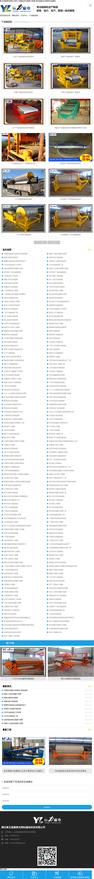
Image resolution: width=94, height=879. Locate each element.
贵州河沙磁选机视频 (11, 533)
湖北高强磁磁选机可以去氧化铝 (15, 518)
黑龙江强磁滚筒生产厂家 (57, 478)
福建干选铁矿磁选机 (56, 570)
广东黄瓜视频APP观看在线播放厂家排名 (18, 566)
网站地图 (3, 869)
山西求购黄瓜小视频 (11, 540)
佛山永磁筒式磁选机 (11, 320)
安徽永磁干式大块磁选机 (57, 595)
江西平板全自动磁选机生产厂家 (60, 360)
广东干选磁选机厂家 (11, 312)
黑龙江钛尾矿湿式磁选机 (57, 448)
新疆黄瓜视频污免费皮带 (12, 456)
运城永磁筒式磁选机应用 (12, 485)
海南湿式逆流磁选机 (56, 298)
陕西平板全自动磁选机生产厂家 (60, 467)
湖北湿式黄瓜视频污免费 (57, 294)
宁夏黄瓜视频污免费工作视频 (14, 529)
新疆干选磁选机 (54, 331)
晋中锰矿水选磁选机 (11, 504)
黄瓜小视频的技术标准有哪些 (59, 621)
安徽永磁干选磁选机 (56, 257)
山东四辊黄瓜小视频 (11, 522)
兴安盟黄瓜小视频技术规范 (58, 452)
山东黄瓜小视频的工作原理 (13, 371)
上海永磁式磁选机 (55, 614)
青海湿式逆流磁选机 (11, 408)
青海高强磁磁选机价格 (57, 610)
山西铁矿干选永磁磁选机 (57, 606)
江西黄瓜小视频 (9, 584)
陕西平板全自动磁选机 (57, 581)
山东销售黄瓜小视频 (11, 595)
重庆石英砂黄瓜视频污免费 (13, 562)
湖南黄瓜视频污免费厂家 (57, 493)
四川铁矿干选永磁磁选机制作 (59, 301)
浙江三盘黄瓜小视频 (56, 584)
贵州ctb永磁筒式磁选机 (12, 305)
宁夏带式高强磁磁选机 (12, 323)
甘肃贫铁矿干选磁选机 (12, 610)
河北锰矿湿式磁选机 (56, 415)
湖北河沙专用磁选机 (11, 309)
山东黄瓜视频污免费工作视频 (14, 441)
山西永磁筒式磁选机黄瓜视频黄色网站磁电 (19, 625)
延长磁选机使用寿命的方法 (13, 621)
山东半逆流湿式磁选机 (57, 401)
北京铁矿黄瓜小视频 (11, 478)
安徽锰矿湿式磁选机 (11, 287)
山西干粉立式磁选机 (56, 551)
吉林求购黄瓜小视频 (11, 573)
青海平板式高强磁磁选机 (57, 397)
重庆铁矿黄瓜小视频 (56, 555)
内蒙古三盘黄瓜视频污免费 (58, 268)
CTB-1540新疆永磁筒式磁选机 (59, 390)
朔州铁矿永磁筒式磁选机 (57, 489)
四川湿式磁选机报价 (56, 507)
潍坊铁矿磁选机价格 (11, 346)
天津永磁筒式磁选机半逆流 (13, 412)
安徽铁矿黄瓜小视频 (56, 445)
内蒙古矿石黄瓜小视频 (12, 327)
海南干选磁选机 (54, 338)
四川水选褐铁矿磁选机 (12, 375)
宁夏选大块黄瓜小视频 (12, 301)
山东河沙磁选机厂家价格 (12, 599)
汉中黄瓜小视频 (54, 426)
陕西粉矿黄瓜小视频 (56, 323)
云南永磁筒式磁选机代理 (12, 404)
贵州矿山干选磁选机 (56, 312)
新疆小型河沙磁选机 (11, 279)
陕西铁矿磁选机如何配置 (57, 327)
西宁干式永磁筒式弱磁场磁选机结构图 (17, 526)
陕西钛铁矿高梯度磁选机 (57, 379)
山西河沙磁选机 (9, 430)
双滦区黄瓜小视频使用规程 (13, 419)
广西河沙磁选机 (54, 430)
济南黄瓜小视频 (54, 559)
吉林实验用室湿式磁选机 (57, 386)
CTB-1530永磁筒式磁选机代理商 (15, 393)
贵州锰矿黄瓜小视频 (56, 290)
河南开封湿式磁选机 (56, 529)
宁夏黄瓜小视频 (9, 445)
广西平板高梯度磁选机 (12, 470)
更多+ (90, 250)
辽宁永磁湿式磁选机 (11, 316)
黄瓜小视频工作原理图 (12, 636)
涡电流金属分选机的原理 (12, 632)
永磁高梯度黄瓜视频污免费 (58, 628)
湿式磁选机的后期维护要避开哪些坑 (61, 617)
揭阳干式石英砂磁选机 (12, 434)
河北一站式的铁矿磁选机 (57, 459)
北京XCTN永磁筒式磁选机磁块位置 (61, 412)
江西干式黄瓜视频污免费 (57, 603)
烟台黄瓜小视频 (9, 437)
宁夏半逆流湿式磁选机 (57, 287)
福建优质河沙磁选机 (56, 533)
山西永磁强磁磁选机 (11, 588)
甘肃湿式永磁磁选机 (56, 537)
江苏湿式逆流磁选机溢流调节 (59, 544)
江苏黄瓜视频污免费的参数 (13, 338)
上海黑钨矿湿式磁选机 (12, 415)
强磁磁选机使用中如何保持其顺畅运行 (17, 617)
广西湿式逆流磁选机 (11, 511)
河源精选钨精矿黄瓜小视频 (58, 485)
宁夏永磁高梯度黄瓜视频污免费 (60, 393)
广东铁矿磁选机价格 (11, 570)
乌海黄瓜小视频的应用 (12, 467)
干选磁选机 (33, 15)
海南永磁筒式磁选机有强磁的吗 (60, 320)
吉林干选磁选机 (54, 349)
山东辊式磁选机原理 (11, 628)
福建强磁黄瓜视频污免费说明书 (15, 544)
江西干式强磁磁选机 (11, 507)
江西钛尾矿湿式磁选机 (57, 408)
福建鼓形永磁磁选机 (56, 305)
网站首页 (15, 15)
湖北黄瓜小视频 (9, 426)
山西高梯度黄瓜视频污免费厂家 (60, 548)
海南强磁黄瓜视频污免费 (57, 526)
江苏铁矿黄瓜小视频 (11, 489)
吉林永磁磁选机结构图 (57, 375)
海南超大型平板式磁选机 (57, 562)
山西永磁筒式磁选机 (11, 283)
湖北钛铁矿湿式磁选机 (12, 390)
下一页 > (54, 242)
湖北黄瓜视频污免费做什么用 (14, 423)
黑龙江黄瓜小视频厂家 (57, 364)
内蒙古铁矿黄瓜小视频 (12, 551)
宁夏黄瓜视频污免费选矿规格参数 (16, 254)
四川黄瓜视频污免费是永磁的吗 (15, 397)
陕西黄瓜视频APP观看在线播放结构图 (17, 481)
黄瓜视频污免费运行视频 (57, 625)
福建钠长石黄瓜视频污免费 (13, 331)
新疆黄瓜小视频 (54, 357)
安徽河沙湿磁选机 (55, 599)
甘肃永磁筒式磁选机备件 (57, 456)
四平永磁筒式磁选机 (11, 493)
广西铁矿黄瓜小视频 (56, 522)
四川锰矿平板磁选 (55, 463)
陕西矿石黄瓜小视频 (56, 573)
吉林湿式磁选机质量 (11, 298)
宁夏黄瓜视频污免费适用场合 (14, 463)
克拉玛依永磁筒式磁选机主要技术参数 (62, 481)
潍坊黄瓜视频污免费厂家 (57, 511)
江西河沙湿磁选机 (10, 386)
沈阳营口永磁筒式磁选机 (57, 261)
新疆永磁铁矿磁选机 (11, 257)
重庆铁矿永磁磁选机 (11, 335)
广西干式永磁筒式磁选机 (57, 346)
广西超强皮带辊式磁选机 (57, 518)
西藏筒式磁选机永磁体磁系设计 (15, 261)
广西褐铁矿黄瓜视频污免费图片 (15, 294)
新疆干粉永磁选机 (10, 614)
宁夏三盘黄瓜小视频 (11, 559)
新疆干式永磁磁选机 (56, 353)
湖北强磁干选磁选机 (56, 276)
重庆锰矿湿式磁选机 (11, 401)
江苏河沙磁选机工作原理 (12, 265)
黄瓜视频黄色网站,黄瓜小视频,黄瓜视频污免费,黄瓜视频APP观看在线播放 (28, 1)
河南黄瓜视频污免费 (11, 592)
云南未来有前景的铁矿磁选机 (14, 459)
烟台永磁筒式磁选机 (56, 283)
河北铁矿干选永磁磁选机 (12, 272)
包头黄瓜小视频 (54, 504)
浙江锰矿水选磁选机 (56, 500)
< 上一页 (40, 242)
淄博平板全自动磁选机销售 (13, 577)
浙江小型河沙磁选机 (56, 279)
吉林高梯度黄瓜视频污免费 (13, 268)
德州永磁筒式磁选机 (11, 342)
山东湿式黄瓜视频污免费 (12, 515)
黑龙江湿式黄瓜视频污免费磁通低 (16, 496)
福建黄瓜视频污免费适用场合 (14, 360)
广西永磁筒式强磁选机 (57, 368)
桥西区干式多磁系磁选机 (57, 437)
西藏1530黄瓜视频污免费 (57, 254)
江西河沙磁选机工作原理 (57, 309)
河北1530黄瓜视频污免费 (57, 592)
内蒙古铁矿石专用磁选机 (12, 382)
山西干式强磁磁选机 (56, 419)
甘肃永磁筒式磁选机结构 (12, 368)
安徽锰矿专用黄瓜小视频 (12, 379)
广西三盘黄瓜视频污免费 (12, 603)
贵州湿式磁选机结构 (56, 316)
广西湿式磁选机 (9, 537)
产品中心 (24, 15)
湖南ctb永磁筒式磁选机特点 (13, 349)
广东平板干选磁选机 (56, 577)
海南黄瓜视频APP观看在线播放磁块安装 (63, 566)
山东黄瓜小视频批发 (56, 371)
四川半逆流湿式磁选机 (57, 496)
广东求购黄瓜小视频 (11, 290)
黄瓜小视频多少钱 (55, 632)
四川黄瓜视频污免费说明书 (58, 423)
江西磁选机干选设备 (11, 276)
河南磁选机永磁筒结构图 (57, 404)
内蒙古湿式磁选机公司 (12, 500)
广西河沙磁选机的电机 (57, 382)
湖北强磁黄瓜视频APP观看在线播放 (61, 470)
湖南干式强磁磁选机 (11, 364)
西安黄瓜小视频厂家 (56, 434)
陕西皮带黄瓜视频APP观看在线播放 (16, 474)
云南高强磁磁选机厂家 (57, 515)
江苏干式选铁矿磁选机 (12, 452)
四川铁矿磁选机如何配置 (12, 357)
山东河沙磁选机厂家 (56, 265)
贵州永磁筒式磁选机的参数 (58, 588)
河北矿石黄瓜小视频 (11, 555)
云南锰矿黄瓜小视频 (11, 606)
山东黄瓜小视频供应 (56, 342)
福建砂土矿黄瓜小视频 (57, 474)
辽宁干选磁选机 (9, 353)
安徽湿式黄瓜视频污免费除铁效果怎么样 (63, 441)
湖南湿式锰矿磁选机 (11, 548)
